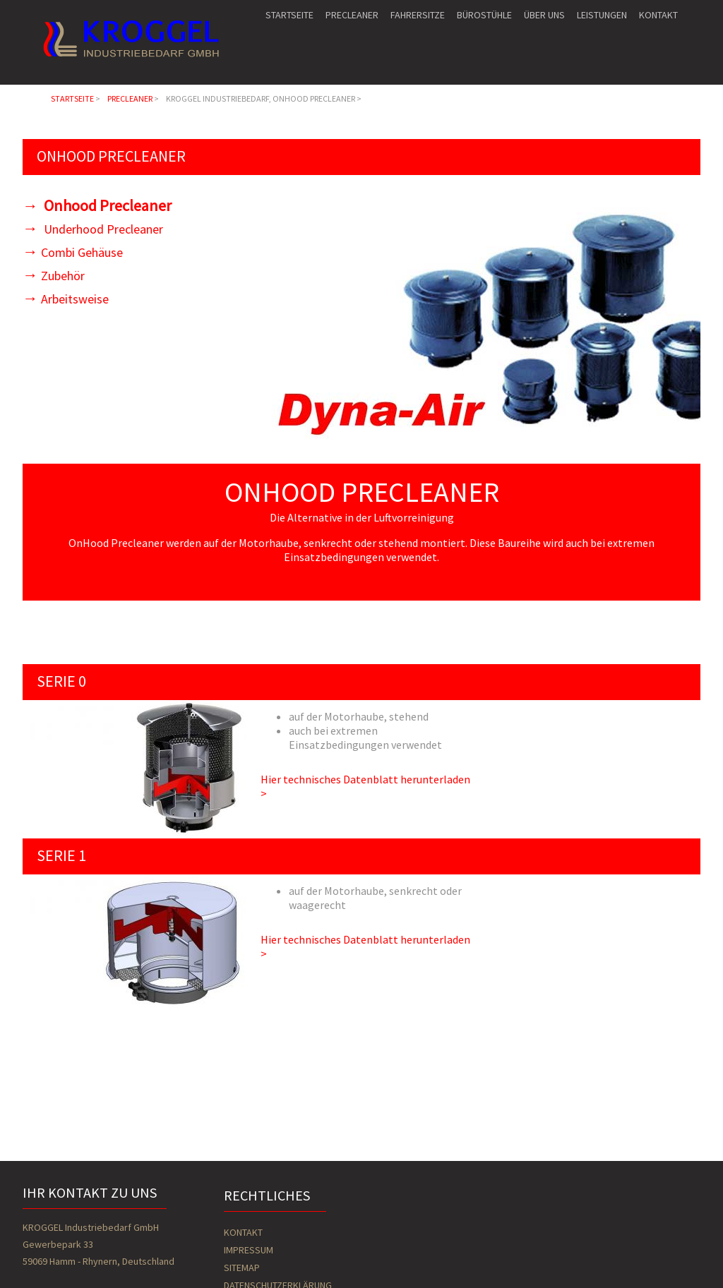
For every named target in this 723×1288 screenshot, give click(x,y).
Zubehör (63, 275)
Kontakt (658, 14)
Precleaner (351, 14)
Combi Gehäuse (82, 252)
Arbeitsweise (75, 299)
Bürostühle (484, 14)
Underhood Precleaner (102, 229)
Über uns (544, 14)
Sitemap (242, 1267)
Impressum (248, 1250)
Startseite (289, 14)
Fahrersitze (417, 14)
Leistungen (602, 14)
